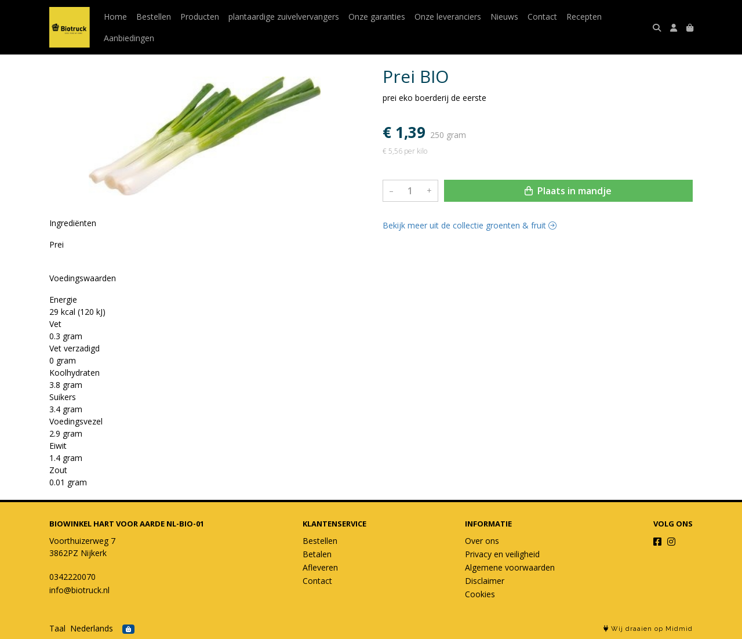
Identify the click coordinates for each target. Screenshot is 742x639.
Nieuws (504, 16)
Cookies (480, 594)
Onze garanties (376, 16)
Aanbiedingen (129, 37)
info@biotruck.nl (79, 590)
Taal (57, 628)
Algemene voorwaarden (510, 567)
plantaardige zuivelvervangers (283, 16)
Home (115, 16)
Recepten (584, 16)
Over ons (482, 540)
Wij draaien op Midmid (648, 629)
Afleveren (320, 567)
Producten (199, 16)
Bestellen (153, 16)
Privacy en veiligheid (502, 554)
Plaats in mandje (568, 190)
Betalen (317, 554)
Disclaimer (484, 580)
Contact (542, 16)
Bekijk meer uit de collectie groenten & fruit (469, 225)
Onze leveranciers (447, 16)
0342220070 (72, 576)
